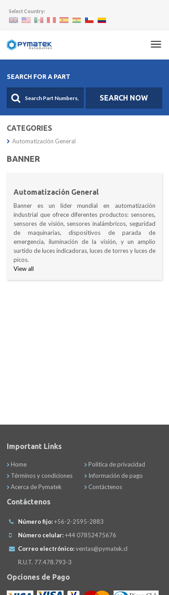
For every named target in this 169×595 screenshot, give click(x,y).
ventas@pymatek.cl (102, 548)
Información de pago (113, 475)
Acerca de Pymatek (34, 486)
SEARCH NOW (124, 98)
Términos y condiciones (40, 475)
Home (17, 464)
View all (24, 268)
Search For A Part (38, 76)
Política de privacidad (114, 464)
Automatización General (41, 141)
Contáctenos (103, 486)
